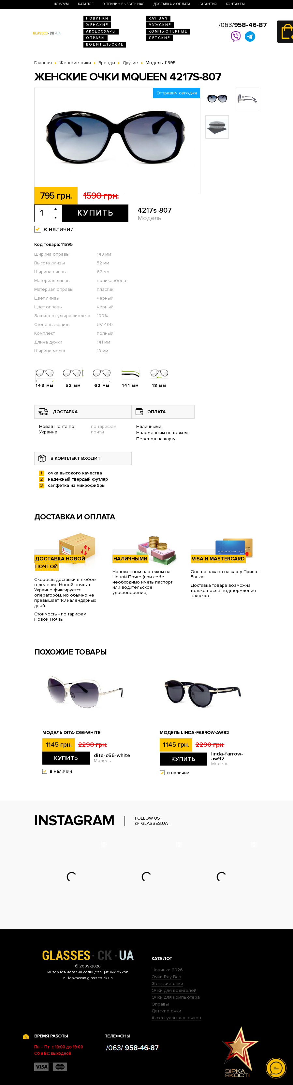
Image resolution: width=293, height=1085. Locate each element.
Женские (97, 25)
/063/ (243, 25)
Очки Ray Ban (166, 976)
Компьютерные (168, 31)
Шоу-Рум (60, 4)
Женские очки (167, 983)
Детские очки (166, 1011)
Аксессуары (101, 31)
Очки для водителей (174, 990)
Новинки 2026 (167, 970)
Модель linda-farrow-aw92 (194, 732)
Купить (95, 213)
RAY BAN (158, 18)
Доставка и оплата (172, 4)
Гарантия (208, 4)
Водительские (105, 44)
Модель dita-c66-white (71, 732)
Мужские (160, 25)
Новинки (97, 18)
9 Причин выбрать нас (123, 4)
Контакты (235, 4)
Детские (159, 38)
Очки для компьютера (176, 997)
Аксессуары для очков (176, 1018)
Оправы (95, 38)
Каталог (86, 4)
